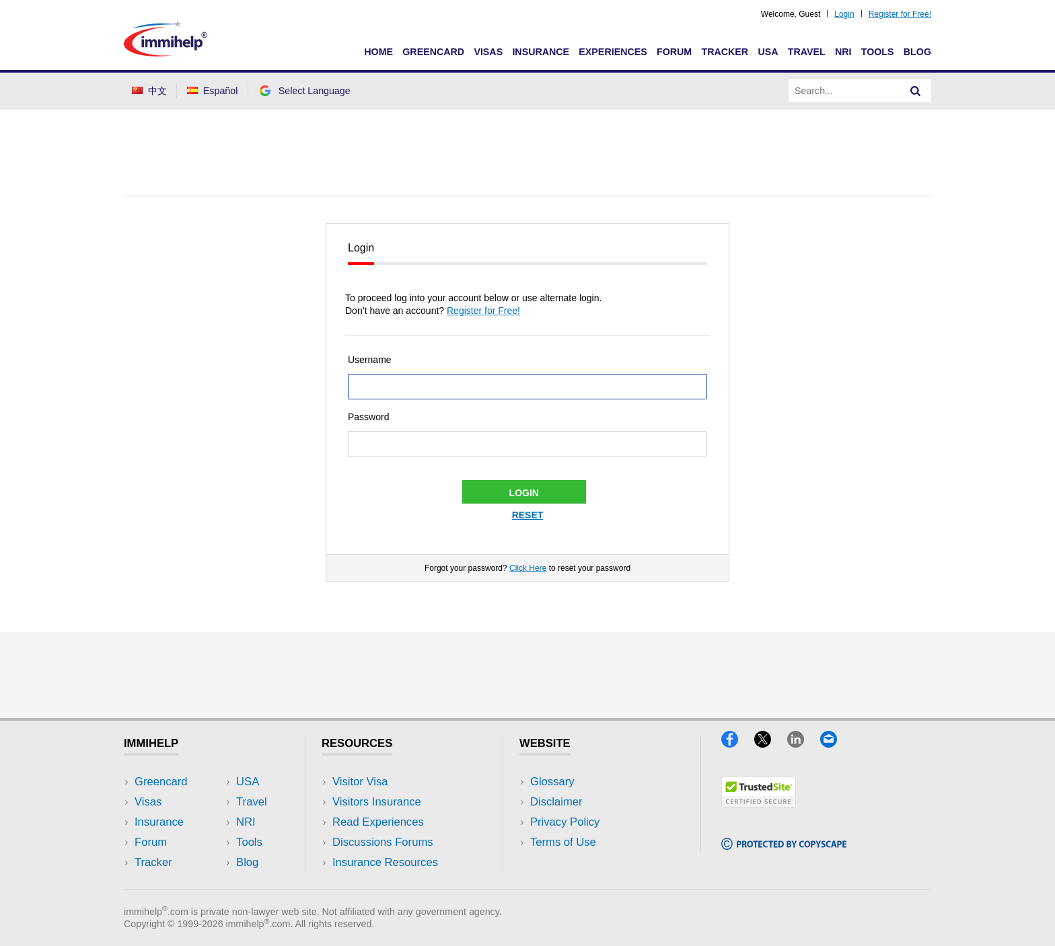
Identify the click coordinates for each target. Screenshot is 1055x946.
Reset (528, 515)
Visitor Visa (360, 781)
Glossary (552, 781)
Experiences (613, 51)
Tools (877, 51)
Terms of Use (563, 842)
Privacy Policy (564, 822)
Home (378, 51)
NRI (843, 51)
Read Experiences (378, 822)
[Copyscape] (783, 845)
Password (368, 416)
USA (768, 51)
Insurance (540, 51)
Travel (807, 51)
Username (370, 359)
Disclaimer (556, 801)
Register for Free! (900, 14)
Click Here (527, 568)
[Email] (835, 743)
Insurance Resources (385, 862)
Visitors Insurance (376, 801)
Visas (488, 51)
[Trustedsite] (758, 803)
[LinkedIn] (803, 743)
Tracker (724, 51)
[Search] (916, 90)
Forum (674, 51)
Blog (917, 51)
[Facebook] (737, 743)
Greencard (433, 51)
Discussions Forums (382, 842)
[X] (770, 743)
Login (844, 14)
